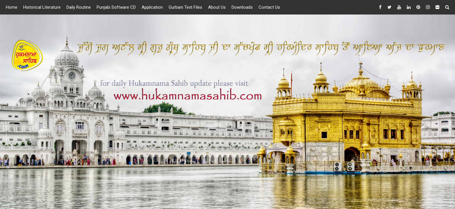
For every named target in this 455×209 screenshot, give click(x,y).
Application (152, 7)
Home (11, 7)
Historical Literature (42, 7)
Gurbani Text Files (185, 7)
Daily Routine (78, 7)
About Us (217, 7)
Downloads (242, 7)
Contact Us (269, 7)
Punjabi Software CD (116, 7)
